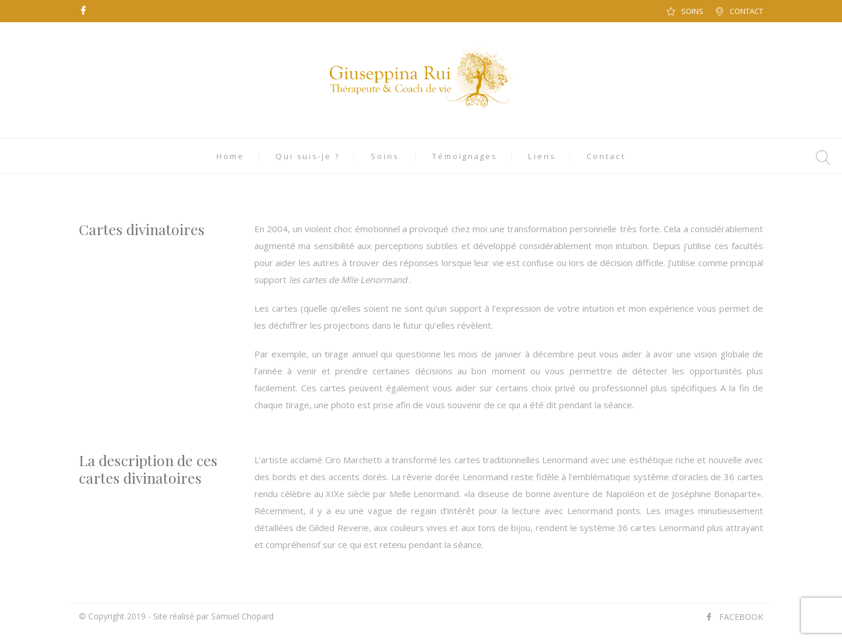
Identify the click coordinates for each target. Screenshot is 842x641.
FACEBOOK (741, 616)
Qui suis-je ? (307, 156)
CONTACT (746, 11)
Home (230, 156)
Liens (541, 156)
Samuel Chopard (242, 616)
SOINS (692, 11)
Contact (606, 156)
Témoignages (464, 156)
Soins (385, 156)
